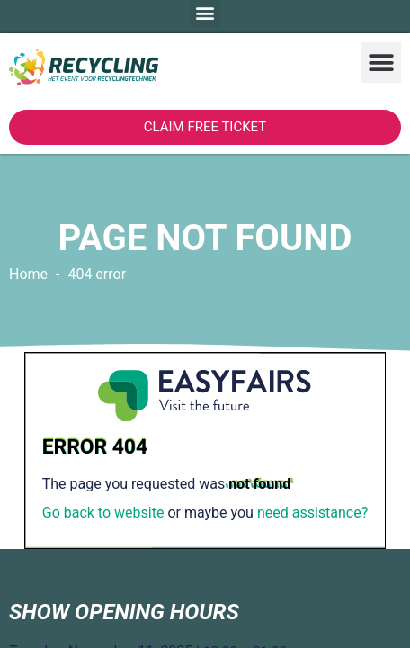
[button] (381, 62)
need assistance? (312, 512)
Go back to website (103, 512)
